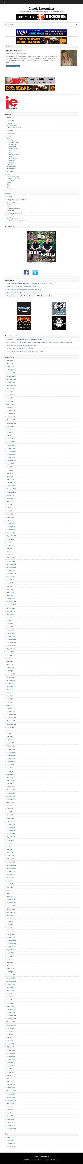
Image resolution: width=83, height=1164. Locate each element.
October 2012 (11, 871)
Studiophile (11, 160)
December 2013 (11, 827)
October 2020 (11, 570)
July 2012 (9, 881)
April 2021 (10, 551)
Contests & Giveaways (13, 176)
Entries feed (10, 1140)
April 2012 (10, 890)
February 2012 (11, 896)
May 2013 (10, 849)
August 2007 (10, 1066)
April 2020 (10, 589)
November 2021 (11, 529)
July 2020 (9, 580)
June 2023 (10, 470)
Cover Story (10, 120)
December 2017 (11, 677)
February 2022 (11, 520)
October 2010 (11, 946)
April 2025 (10, 401)
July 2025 (9, 392)
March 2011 (10, 931)
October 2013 (11, 834)
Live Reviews (10, 180)
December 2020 (11, 564)
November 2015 (11, 755)
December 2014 (11, 790)
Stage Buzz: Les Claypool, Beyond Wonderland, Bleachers (24, 289)
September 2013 (11, 837)
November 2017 (11, 680)
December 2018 (11, 639)
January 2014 (11, 824)
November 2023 (11, 454)
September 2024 (11, 423)
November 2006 (11, 1094)
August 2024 (10, 426)
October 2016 (11, 721)
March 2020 (10, 592)
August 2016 (10, 727)
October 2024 (11, 420)
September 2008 (11, 1025)
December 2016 (11, 714)
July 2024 (9, 429)
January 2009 (11, 1012)
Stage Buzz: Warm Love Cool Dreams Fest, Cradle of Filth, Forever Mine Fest (29, 296)
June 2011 (10, 921)
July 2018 (9, 655)
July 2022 (9, 504)
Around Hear (12, 141)
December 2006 (11, 1091)
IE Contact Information (13, 203)
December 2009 (11, 978)
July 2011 (9, 918)
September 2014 (11, 799)
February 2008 (11, 1047)
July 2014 (9, 805)
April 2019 (10, 627)
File (9, 150)
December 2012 (11, 865)
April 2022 (10, 514)
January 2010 (11, 975)
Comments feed (11, 1143)
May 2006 (10, 1113)
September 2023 (11, 461)
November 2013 (11, 830)
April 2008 (10, 1041)
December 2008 (11, 1015)
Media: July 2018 (14, 50)
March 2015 (10, 780)
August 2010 (10, 953)
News (8, 184)
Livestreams (10, 134)
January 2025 (11, 410)
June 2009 (10, 997)
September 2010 (11, 950)
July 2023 (9, 467)
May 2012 (10, 887)
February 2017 (11, 708)
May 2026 (10, 360)
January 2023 (11, 486)
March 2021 (10, 555)
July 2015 (9, 768)
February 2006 (11, 1122)
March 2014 (10, 818)
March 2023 (10, 479)
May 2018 (10, 661)
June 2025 (10, 395)
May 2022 (10, 511)
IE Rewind (10, 130)
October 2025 (11, 382)
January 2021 (11, 561)
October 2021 (11, 533)
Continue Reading (13, 66)
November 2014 (11, 793)
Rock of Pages (12, 158)
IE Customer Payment (13, 209)
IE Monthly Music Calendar (14, 214)
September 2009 (11, 987)
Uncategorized (11, 171)
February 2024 (11, 445)
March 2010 (10, 968)
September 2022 (11, 498)
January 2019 (11, 636)
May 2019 (10, 624)
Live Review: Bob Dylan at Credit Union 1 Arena (29, 351)
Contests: (9, 196)
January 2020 (11, 598)
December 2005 (11, 1128)
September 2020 (11, 573)
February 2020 (11, 595)
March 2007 (10, 1081)
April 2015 (10, 777)
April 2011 (10, 928)
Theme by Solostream (53, 1159)
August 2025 (10, 388)
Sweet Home (12, 162)
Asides (9, 117)
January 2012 (11, 899)
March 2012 (10, 893)
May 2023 (10, 473)
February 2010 (11, 972)
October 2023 (11, 457)
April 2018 (10, 664)
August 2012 (10, 877)
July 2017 (9, 693)
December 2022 (11, 489)
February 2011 (11, 934)
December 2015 (11, 752)
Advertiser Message (14, 178)
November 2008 (11, 1019)
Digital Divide (12, 146)
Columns (9, 139)
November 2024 (11, 417)
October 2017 (11, 683)
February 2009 (11, 1009)
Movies (9, 182)
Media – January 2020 (65, 342)
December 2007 (11, 1053)
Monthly (9, 137)
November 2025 (11, 379)
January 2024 (11, 448)
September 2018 (11, 649)
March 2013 (10, 856)
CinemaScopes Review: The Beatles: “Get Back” (30, 339)
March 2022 (10, 517)
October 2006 (11, 1097)
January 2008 (11, 1050)
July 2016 (9, 730)
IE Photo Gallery (11, 168)
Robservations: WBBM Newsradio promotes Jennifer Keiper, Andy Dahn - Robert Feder (32, 342)
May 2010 (10, 962)
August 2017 (10, 689)
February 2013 (11, 859)
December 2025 (11, 376)
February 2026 (11, 370)
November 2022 (11, 492)
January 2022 (11, 523)
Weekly (9, 174)
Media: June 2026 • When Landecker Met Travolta (21, 286)
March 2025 (10, 404)
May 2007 (10, 1075)
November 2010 (11, 943)
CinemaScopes (12, 145)
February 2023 (11, 482)
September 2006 (11, 1100)
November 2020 (11, 567)
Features (9, 164)
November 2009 (11, 981)
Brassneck (8, 53)
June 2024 (10, 432)
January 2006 (11, 1125)
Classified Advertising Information (18, 221)
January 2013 (11, 862)
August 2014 (10, 802)
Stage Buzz (10, 188)
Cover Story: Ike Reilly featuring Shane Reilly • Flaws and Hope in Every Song (29, 283)
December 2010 (11, 940)
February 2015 (11, 783)
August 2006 (10, 1103)
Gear (9, 152)
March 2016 (10, 743)
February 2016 (11, 746)
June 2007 (10, 1072)
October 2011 (11, 909)
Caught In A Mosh (13, 143)
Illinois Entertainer (41, 8)
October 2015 (11, 758)
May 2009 (10, 1000)
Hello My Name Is (12, 125)
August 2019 (10, 614)
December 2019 (11, 602)
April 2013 (10, 852)
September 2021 (11, 536)
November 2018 (11, 642)
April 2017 (10, 702)
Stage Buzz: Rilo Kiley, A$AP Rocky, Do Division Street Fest (24, 293)
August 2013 (10, 840)
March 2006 (10, 1119)
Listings (9, 217)
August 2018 (10, 652)
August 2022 (10, 501)
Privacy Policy (11, 210)
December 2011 (11, 903)
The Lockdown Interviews (14, 127)
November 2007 (11, 1056)
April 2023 (10, 476)
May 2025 (10, 398)
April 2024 (10, 439)
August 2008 (10, 1028)
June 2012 (10, 884)
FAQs (8, 207)
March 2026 (10, 366)
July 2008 (9, 1031)
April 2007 (10, 1078)
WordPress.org (11, 1146)
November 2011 (11, 906)
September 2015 (11, 761)
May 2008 (10, 1037)
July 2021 (9, 542)
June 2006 (10, 1109)
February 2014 (11, 821)
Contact (9, 205)
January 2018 (11, 674)
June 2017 (10, 696)
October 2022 (11, 495)
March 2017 (10, 705)
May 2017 (10, 699)
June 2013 (10, 846)
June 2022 (10, 508)
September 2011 (11, 912)
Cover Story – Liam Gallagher (27, 345)
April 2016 (10, 740)
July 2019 (9, 617)
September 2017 (11, 686)
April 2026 (10, 363)
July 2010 (9, 956)
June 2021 (10, 545)
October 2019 (11, 608)
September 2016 (11, 724)
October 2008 (11, 1022)
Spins (8, 186)
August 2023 (10, 464)
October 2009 (11, 984)
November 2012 (11, 868)
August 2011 (10, 915)
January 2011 (11, 937)
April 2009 (10, 1003)
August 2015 (10, 765)
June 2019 (10, 620)
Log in (8, 1137)
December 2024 (11, 413)
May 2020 (10, 586)
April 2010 (10, 965)
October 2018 (11, 645)
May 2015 (10, 774)
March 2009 (10, 1006)
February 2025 (11, 407)
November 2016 (11, 718)
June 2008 (10, 1034)
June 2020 (10, 583)
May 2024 (10, 435)
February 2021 (11, 558)
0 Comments (22, 53)
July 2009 (9, 993)
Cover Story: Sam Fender (25, 348)
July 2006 (9, 1106)
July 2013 (9, 843)
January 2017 (11, 711)
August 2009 (10, 990)
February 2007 (11, 1084)
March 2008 (10, 1044)
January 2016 (11, 749)
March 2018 (10, 667)
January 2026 (11, 373)
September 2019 (11, 611)
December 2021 (11, 526)
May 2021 (10, 548)
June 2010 (10, 959)
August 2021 (10, 539)
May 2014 (10, 812)
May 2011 (10, 925)
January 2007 (11, 1088)
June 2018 (10, 658)
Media (10, 156)
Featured (9, 123)
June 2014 (10, 809)
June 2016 (10, 733)
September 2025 (11, 385)
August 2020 (10, 577)
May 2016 (10, 736)
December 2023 (11, 451)
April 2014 (10, 815)
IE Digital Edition (11, 166)
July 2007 (9, 1069)
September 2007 (11, 1062)
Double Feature (12, 148)
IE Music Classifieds (12, 219)
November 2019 (11, 605)
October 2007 (11, 1059)
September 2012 (11, 874)
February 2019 (11, 633)
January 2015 (11, 787)
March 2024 (10, 442)
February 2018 (11, 671)
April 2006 (10, 1116)
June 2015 (10, 771)
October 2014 (11, 796)
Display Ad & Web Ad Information (16, 200)
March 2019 (10, 630)
